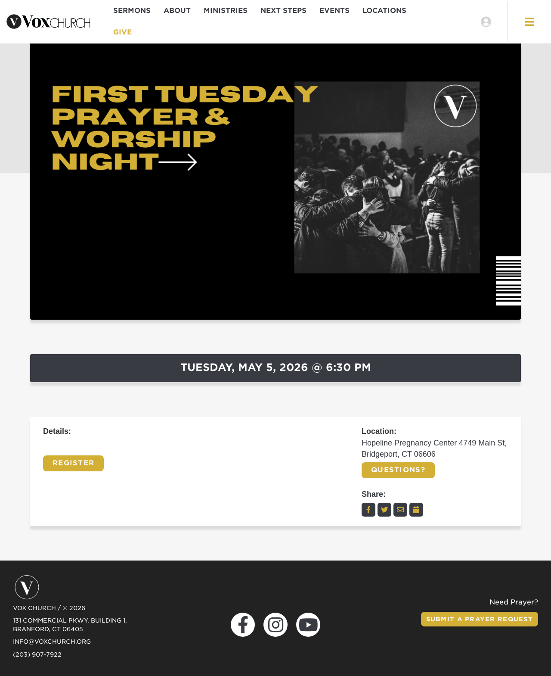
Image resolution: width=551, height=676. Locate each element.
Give (122, 32)
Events (334, 10)
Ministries (226, 10)
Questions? (398, 470)
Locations (384, 10)
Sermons (132, 10)
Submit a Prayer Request (479, 619)
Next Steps (283, 10)
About (177, 10)
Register (73, 463)
